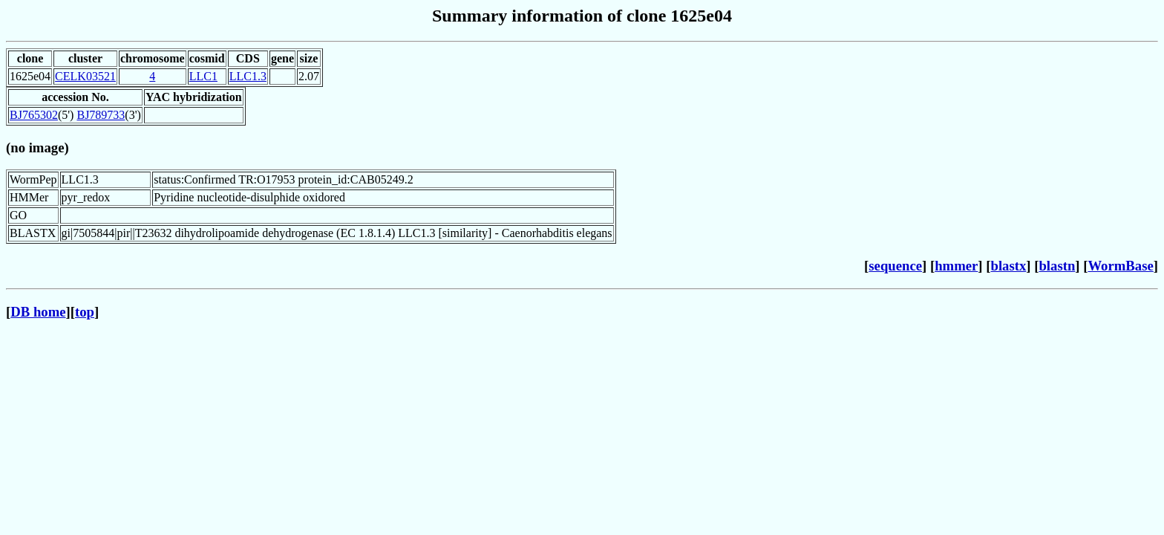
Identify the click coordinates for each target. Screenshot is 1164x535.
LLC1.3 (248, 76)
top (84, 312)
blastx (1009, 265)
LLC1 (203, 76)
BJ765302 (34, 114)
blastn (1057, 265)
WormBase (1120, 265)
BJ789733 (100, 114)
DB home (37, 312)
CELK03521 (85, 76)
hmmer (956, 265)
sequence (895, 265)
